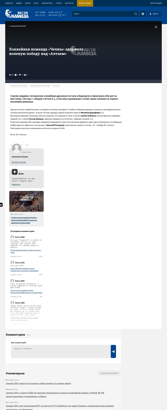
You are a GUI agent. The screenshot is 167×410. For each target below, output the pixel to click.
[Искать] (136, 14)
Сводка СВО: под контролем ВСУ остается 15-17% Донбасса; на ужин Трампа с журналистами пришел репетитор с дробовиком (46, 337)
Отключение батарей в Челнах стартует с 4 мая (140, 178)
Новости (9, 3)
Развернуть (84, 392)
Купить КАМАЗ (85, 3)
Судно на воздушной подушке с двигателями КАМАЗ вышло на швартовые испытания (138, 146)
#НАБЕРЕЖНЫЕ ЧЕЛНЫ (41, 86)
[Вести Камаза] (17, 13)
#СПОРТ (57, 86)
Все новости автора (133, 89)
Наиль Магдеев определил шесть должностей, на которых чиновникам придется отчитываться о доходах (138, 196)
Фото (36, 3)
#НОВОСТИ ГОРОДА (20, 86)
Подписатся (130, 111)
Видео (19, 3)
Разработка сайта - (152, 402)
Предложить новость (136, 311)
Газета (59, 3)
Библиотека (47, 3)
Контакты (69, 3)
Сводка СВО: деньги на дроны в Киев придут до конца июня (138, 245)
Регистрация (156, 3)
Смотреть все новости (91, 302)
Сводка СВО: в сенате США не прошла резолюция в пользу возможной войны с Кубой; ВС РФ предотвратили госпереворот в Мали (52, 324)
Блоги (28, 3)
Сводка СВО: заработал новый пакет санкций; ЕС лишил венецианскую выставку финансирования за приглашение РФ (49, 350)
